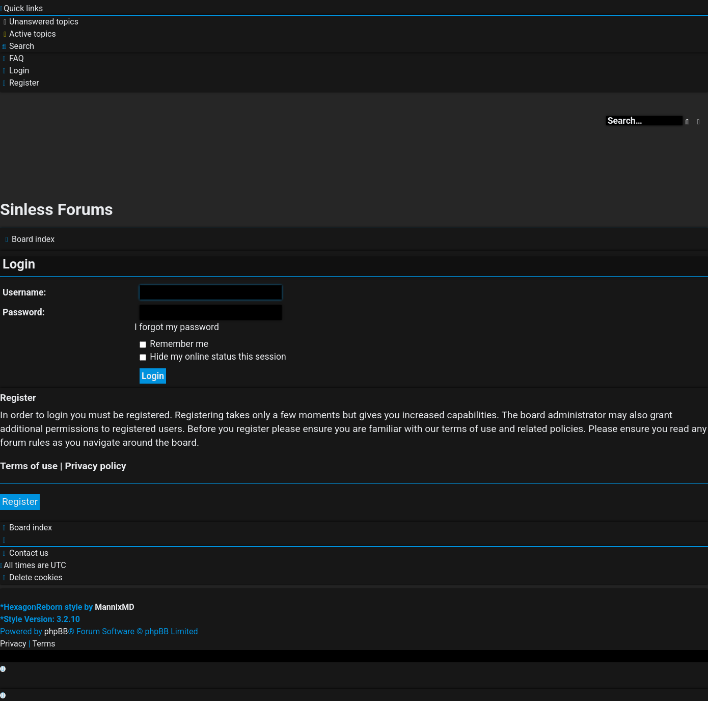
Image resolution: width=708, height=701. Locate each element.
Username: (24, 292)
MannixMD (114, 607)
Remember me (174, 344)
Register (20, 501)
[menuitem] (39, 22)
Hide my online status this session (213, 357)
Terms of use (29, 466)
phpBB (56, 631)
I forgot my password (176, 327)
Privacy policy (95, 466)
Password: (24, 312)
